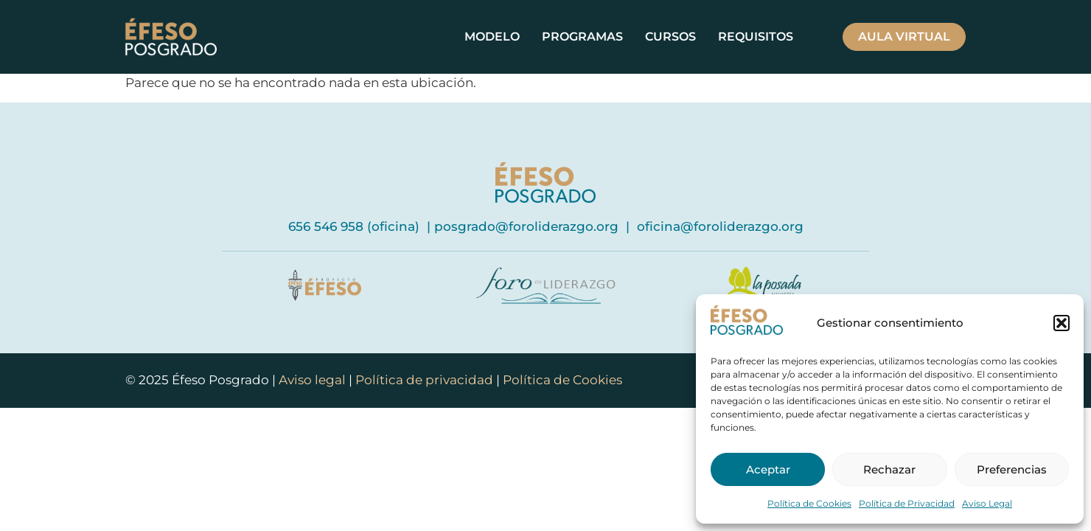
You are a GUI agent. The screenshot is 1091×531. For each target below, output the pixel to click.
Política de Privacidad (907, 503)
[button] (1061, 323)
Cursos (670, 37)
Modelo (492, 37)
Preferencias (1012, 469)
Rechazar (889, 469)
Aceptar (768, 469)
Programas (582, 37)
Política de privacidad (424, 379)
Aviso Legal (987, 503)
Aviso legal (314, 379)
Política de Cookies (809, 503)
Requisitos (755, 37)
